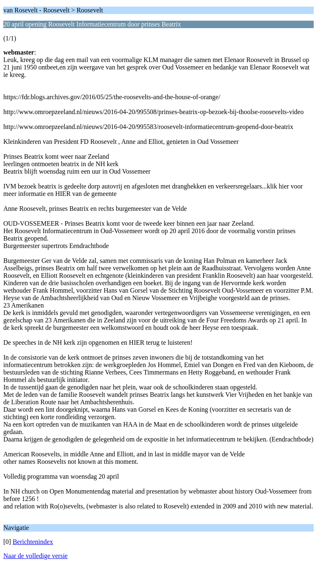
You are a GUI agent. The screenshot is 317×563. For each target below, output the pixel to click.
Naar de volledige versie (35, 555)
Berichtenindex (33, 541)
